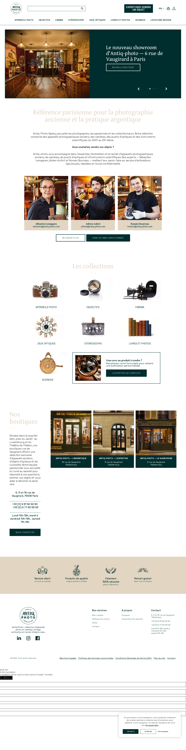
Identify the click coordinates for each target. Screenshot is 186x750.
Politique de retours (101, 619)
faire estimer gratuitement (108, 238)
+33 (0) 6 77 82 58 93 (160, 625)
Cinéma (59, 20)
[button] (138, 88)
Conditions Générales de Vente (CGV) (133, 658)
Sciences (140, 20)
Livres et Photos (120, 20)
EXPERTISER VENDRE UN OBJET (138, 8)
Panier (94, 623)
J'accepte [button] (130, 731)
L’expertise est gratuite (126, 373)
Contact (95, 626)
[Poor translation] (9, 678)
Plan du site (159, 658)
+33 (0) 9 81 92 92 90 (160, 621)
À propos (126, 615)
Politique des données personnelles (95, 658)
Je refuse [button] (148, 731)
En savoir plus (70, 238)
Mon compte (97, 615)
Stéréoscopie (76, 20)
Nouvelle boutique (123, 67)
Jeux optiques (97, 20)
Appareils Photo (24, 20)
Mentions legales (68, 658)
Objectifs (44, 20)
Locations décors (161, 20)
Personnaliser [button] (163, 731)
